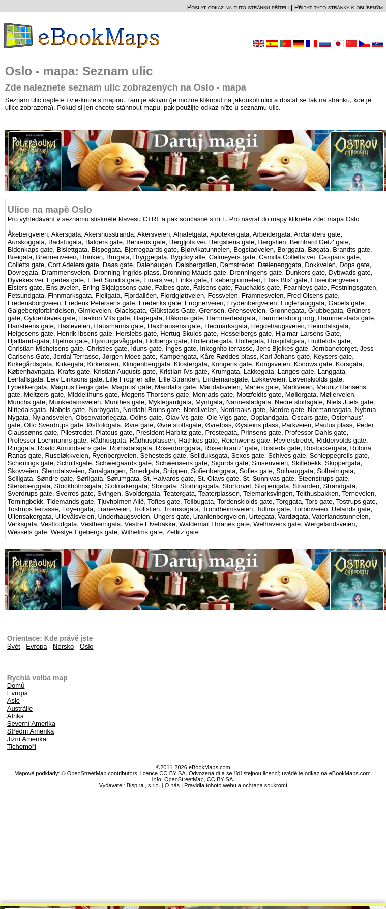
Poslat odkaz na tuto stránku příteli (238, 7)
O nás (172, 785)
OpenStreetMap (184, 779)
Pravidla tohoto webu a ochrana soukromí (235, 785)
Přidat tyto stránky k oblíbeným (338, 7)
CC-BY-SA (220, 779)
